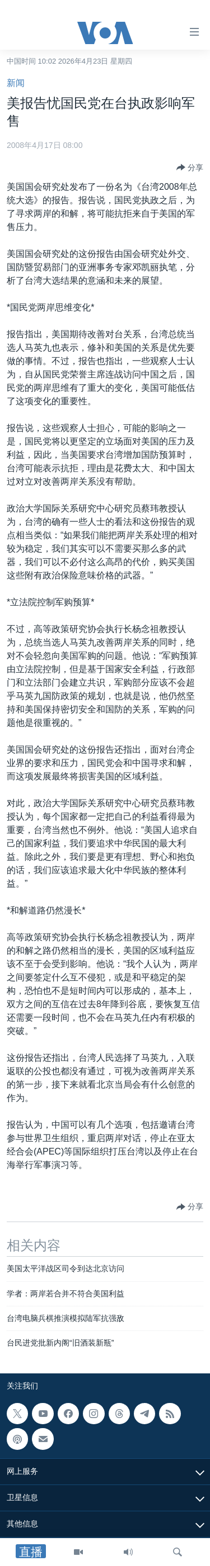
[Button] (189, 167)
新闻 (16, 83)
